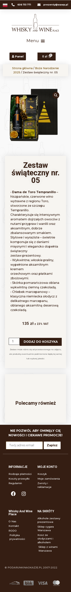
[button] (35, 41)
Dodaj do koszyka (41, 342)
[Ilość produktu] (14, 341)
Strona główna (22, 68)
